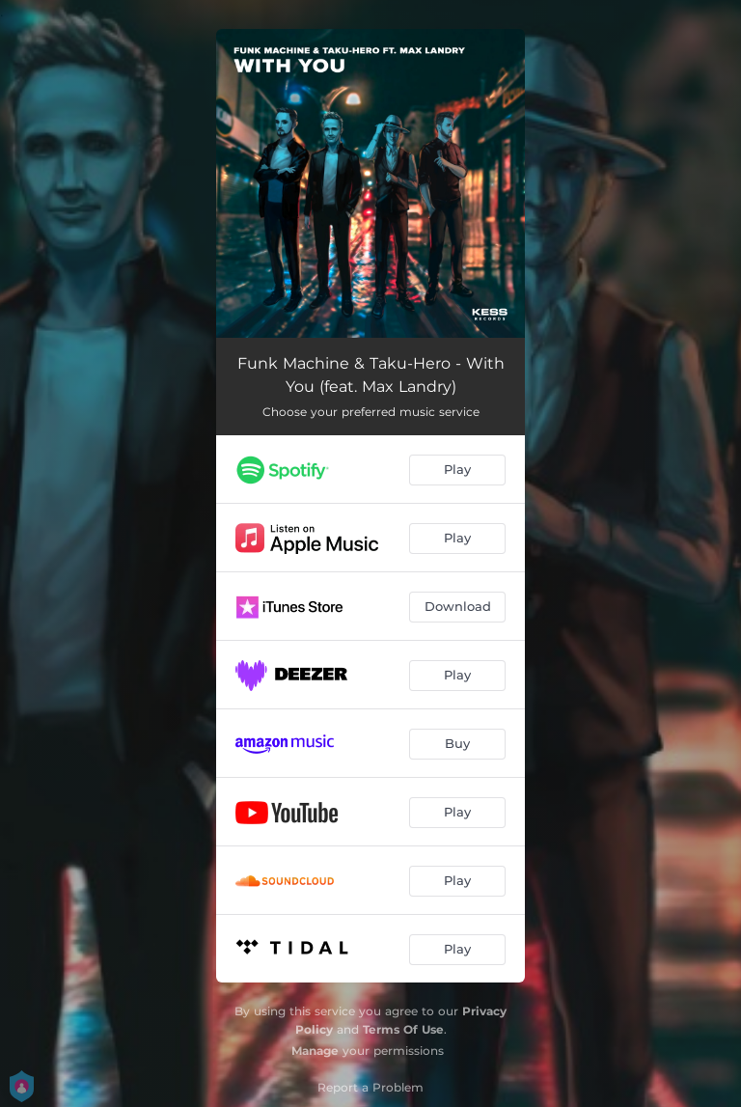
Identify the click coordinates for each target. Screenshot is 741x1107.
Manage (315, 1050)
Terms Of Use (403, 1029)
